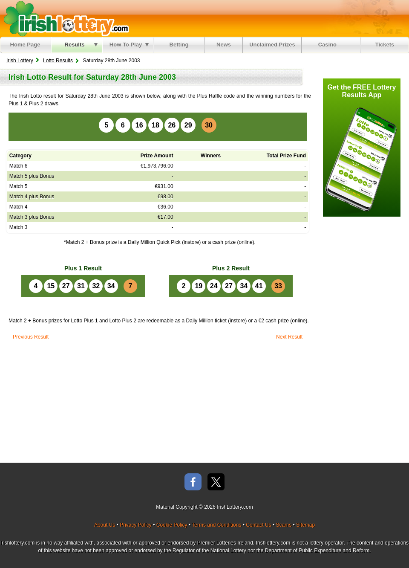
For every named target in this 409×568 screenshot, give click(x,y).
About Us (104, 525)
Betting (179, 44)
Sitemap (305, 525)
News (223, 44)
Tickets (385, 44)
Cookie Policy (171, 525)
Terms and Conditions (216, 525)
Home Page (25, 44)
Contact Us (258, 525)
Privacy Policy (136, 525)
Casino (329, 44)
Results (81, 44)
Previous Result (31, 337)
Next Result (289, 337)
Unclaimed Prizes (272, 44)
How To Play (129, 44)
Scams (283, 525)
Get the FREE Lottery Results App (362, 91)
